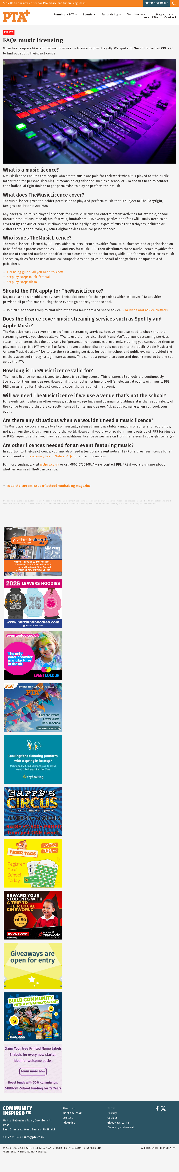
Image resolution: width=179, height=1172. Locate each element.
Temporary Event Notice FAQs (50, 456)
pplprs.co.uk (49, 464)
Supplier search (138, 14)
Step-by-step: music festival (28, 277)
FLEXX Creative (167, 1148)
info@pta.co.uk (34, 1137)
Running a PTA (65, 14)
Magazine (164, 14)
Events (89, 14)
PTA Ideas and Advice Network (145, 310)
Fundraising (111, 14)
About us (69, 1108)
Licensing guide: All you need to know (35, 272)
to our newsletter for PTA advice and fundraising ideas (44, 3)
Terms (111, 1108)
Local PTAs (150, 17)
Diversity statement (120, 1127)
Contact (170, 17)
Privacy (112, 1113)
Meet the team (72, 1113)
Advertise (69, 1122)
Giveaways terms (118, 1122)
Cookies (112, 1117)
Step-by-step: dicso (22, 282)
